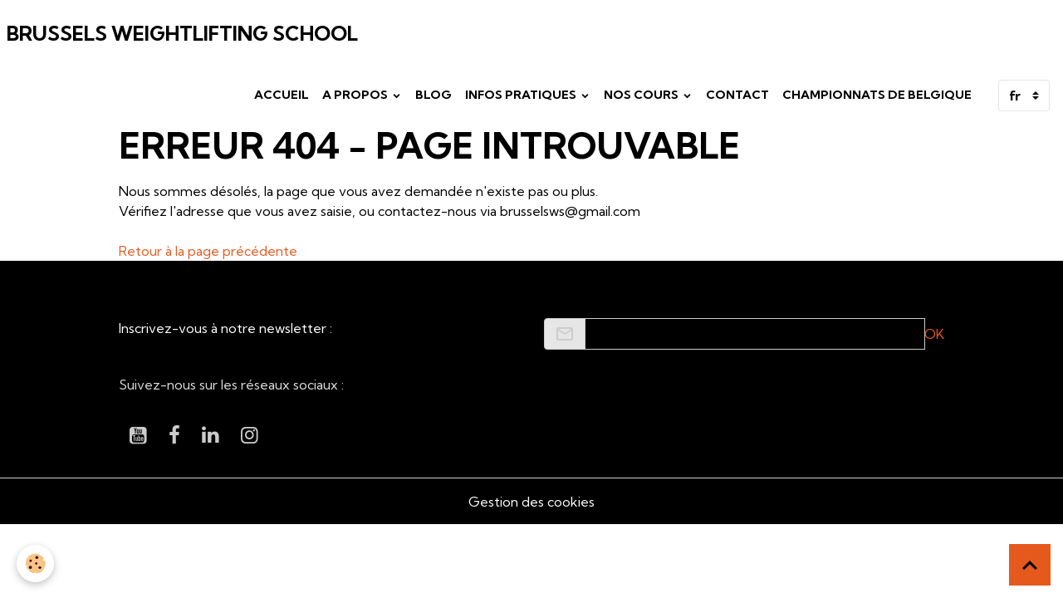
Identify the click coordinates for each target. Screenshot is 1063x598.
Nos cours (642, 94)
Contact (737, 94)
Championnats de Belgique (877, 94)
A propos (356, 94)
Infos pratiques (522, 94)
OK (934, 334)
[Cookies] (35, 563)
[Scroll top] (1030, 565)
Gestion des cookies (531, 501)
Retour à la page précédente (208, 251)
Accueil (281, 94)
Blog (433, 94)
